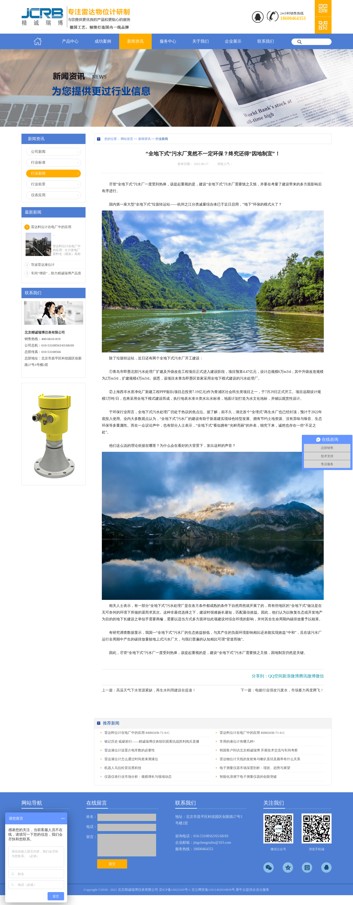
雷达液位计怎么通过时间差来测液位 (131, 759)
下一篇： (282, 690)
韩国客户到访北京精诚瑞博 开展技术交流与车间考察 (259, 750)
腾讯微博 (307, 676)
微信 (320, 676)
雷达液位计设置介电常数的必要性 (129, 750)
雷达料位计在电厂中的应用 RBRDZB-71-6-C (137, 733)
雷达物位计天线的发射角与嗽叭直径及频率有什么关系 (260, 759)
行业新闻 (162, 139)
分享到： (260, 676)
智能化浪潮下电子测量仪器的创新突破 (248, 777)
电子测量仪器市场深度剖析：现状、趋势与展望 (255, 768)
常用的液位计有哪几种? (237, 741)
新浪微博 (290, 676)
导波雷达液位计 (43, 265)
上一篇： (149, 690)
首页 (37, 41)
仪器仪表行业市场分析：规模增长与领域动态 (138, 777)
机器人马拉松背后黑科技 (122, 768)
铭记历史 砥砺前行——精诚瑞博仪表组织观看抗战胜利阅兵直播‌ (151, 741)
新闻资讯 (144, 139)
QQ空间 (275, 676)
